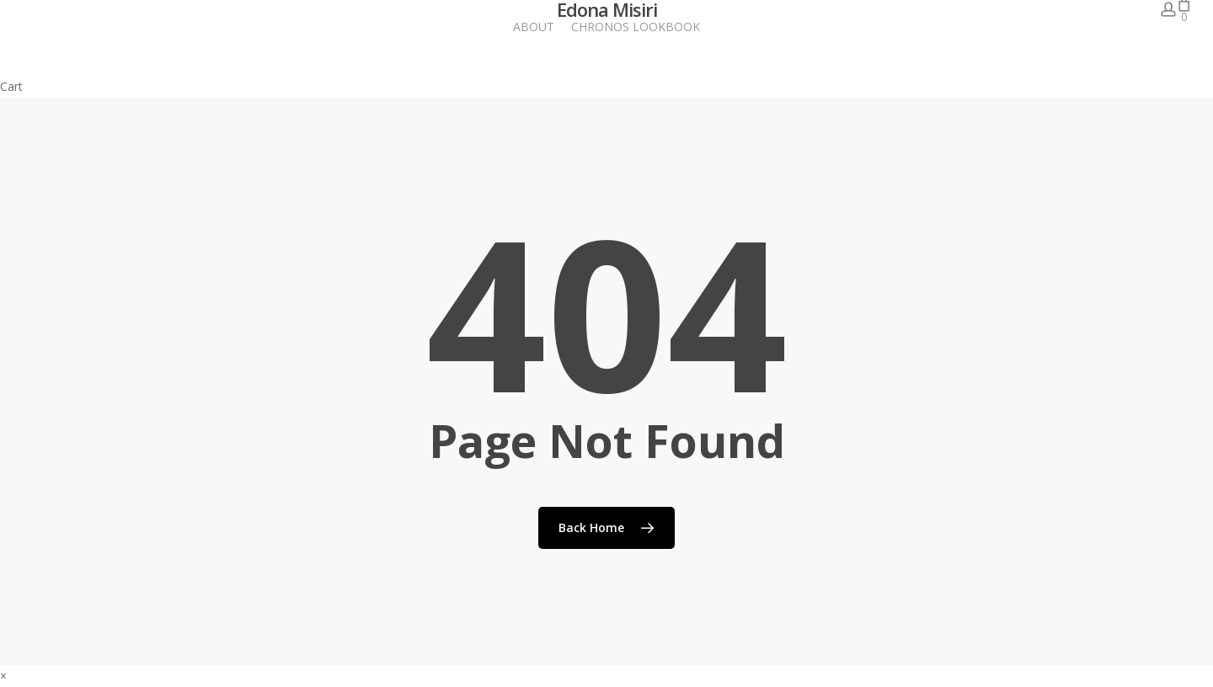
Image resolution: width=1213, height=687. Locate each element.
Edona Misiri (607, 9)
